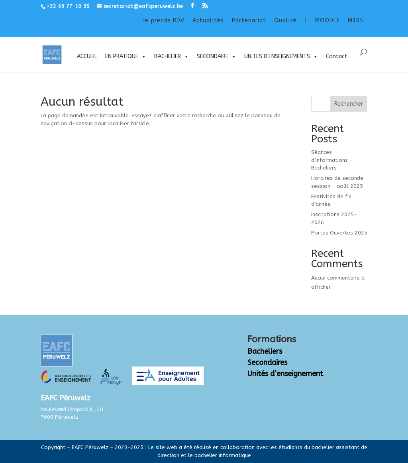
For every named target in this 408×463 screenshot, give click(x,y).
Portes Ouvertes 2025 (339, 233)
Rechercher (348, 103)
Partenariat (249, 20)
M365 (355, 20)
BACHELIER (171, 57)
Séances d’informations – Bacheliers (332, 160)
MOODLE (327, 20)
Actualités (208, 20)
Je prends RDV (163, 20)
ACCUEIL (87, 56)
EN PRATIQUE (125, 57)
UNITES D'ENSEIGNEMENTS (281, 57)
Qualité (285, 20)
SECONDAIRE (216, 57)
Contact (336, 56)
